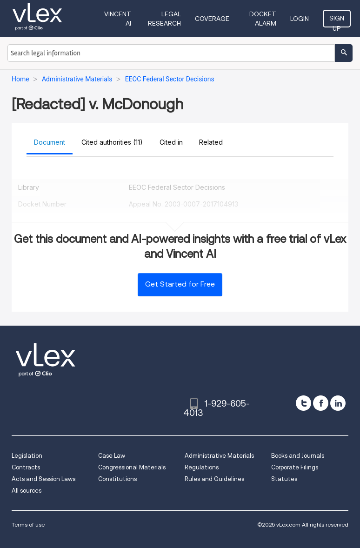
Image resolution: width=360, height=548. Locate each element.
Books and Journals (297, 455)
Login (299, 18)
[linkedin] (338, 403)
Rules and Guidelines (214, 478)
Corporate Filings (294, 467)
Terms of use (28, 524)
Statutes (284, 478)
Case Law (111, 455)
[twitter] (303, 403)
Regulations (202, 467)
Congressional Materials (132, 467)
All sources (26, 490)
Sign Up (336, 20)
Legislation (27, 455)
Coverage (212, 18)
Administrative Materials (219, 455)
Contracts (26, 467)
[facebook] (320, 403)
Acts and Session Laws (43, 478)
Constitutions (117, 478)
